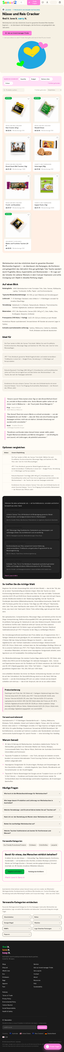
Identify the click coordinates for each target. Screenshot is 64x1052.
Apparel (4, 983)
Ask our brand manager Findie (17, 33)
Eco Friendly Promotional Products (15, 845)
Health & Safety (7, 1011)
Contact (36, 974)
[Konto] (47, 2)
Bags (3, 980)
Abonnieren (42, 1027)
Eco (3, 974)
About (36, 977)
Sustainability (38, 987)
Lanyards (54, 845)
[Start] (9, 2)
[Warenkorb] (60, 2)
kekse (34, 909)
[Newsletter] (19, 1027)
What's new (6, 971)
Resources (37, 980)
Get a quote (37, 971)
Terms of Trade (7, 995)
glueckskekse (6, 909)
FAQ (35, 983)
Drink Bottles (43, 845)
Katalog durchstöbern (36, 872)
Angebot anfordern (14, 872)
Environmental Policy (9, 1002)
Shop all (5, 967)
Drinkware (32, 845)
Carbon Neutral (7, 1005)
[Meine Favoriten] (43, 2)
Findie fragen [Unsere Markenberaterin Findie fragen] (53, 1046)
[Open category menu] (3, 9)
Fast (3, 987)
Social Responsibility (8, 1008)
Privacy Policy (6, 999)
